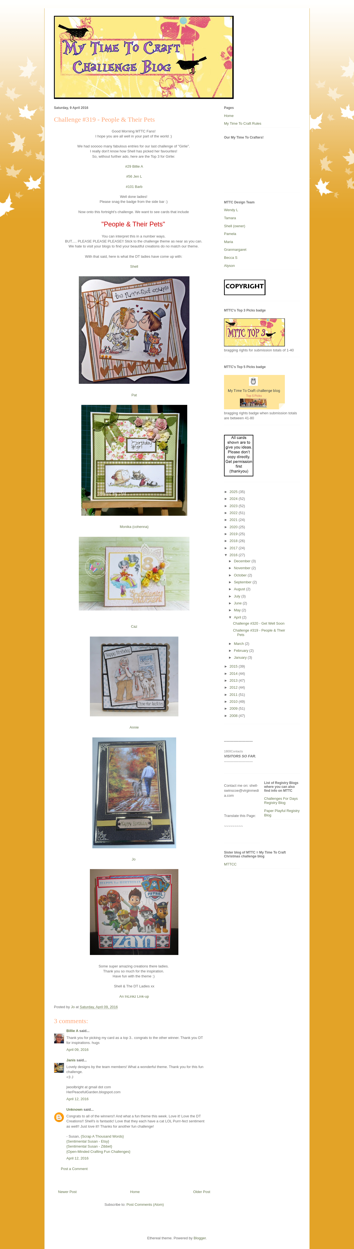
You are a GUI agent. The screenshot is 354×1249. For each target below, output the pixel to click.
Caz (134, 626)
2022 (234, 513)
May (238, 610)
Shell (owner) (234, 226)
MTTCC (230, 864)
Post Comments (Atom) (145, 1204)
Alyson (229, 266)
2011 (234, 695)
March (239, 644)
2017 (234, 548)
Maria (228, 242)
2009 (234, 708)
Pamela (230, 234)
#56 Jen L (134, 176)
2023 (234, 506)
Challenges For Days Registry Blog (281, 800)
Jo (134, 859)
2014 (234, 673)
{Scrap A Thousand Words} (102, 1136)
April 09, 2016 (77, 1050)
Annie (134, 727)
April (238, 617)
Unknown (74, 1109)
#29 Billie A (134, 166)
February (241, 650)
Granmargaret (235, 249)
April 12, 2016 (77, 1099)
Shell (134, 266)
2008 (234, 716)
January (241, 657)
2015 (234, 666)
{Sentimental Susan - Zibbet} (89, 1146)
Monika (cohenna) (134, 527)
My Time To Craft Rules (242, 123)
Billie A (72, 1031)
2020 (234, 527)
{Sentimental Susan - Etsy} (87, 1141)
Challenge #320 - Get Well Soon (258, 623)
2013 (234, 680)
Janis (71, 1060)
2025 (234, 492)
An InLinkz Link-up (134, 996)
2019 (234, 534)
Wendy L (231, 210)
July (237, 596)
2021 (234, 520)
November (243, 568)
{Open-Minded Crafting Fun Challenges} (98, 1152)
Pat (134, 395)
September (243, 582)
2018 (234, 541)
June (238, 603)
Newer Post (67, 1192)
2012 (234, 687)
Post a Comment (74, 1169)
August (240, 589)
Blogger (200, 1238)
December (243, 561)
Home (135, 1192)
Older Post (201, 1192)
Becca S (230, 258)
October (241, 575)
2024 (234, 499)
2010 (234, 701)
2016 (234, 555)
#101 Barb (134, 187)
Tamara (230, 218)
